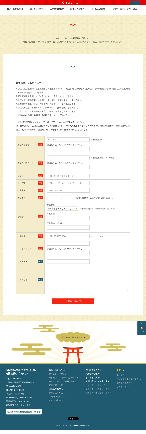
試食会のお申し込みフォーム (98, 397)
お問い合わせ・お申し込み (125, 12)
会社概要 (121, 379)
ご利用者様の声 (57, 12)
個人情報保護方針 (125, 387)
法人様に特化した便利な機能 (62, 386)
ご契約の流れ (55, 401)
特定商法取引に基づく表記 (129, 383)
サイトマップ (123, 391)
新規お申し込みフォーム (97, 393)
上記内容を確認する (73, 305)
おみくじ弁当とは (15, 12)
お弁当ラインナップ (58, 378)
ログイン (133, 4)
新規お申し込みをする (72, 341)
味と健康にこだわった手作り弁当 (64, 382)
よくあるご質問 (98, 12)
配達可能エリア (56, 389)
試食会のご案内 (77, 12)
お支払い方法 (55, 404)
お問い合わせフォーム (96, 389)
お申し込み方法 (56, 397)
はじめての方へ (37, 12)
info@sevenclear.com (68, 243)
